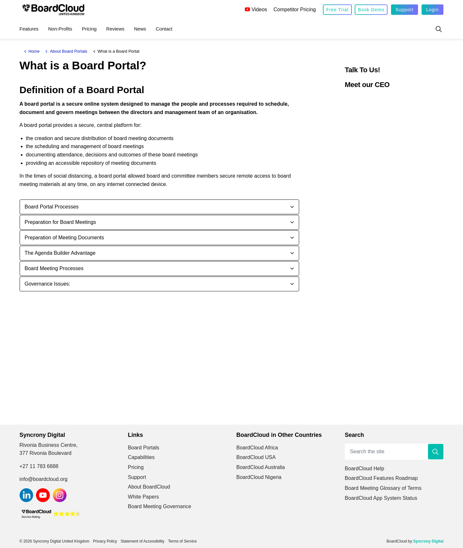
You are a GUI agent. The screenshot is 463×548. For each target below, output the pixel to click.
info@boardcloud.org (44, 479)
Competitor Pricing (294, 9)
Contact (164, 28)
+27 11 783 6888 (39, 466)
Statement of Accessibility (143, 541)
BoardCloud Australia (260, 467)
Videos (256, 9)
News (140, 28)
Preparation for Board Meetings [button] (60, 222)
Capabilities (141, 457)
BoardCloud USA (256, 457)
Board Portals (143, 447)
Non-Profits (60, 28)
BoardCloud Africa (257, 447)
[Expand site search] (439, 29)
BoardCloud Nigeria (259, 477)
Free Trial (337, 9)
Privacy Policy (105, 541)
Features (29, 28)
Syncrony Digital (428, 541)
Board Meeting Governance (159, 506)
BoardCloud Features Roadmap (381, 478)
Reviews (115, 28)
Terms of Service (182, 541)
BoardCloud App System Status (381, 498)
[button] (436, 452)
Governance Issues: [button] (47, 284)
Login (432, 9)
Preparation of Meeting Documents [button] (64, 237)
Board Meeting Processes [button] (54, 268)
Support (404, 9)
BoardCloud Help (364, 468)
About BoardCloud (149, 487)
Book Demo (371, 9)
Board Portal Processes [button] (52, 206)
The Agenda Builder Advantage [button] (60, 253)
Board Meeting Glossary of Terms (383, 488)
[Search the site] (394, 452)
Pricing (89, 28)
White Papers (143, 496)
